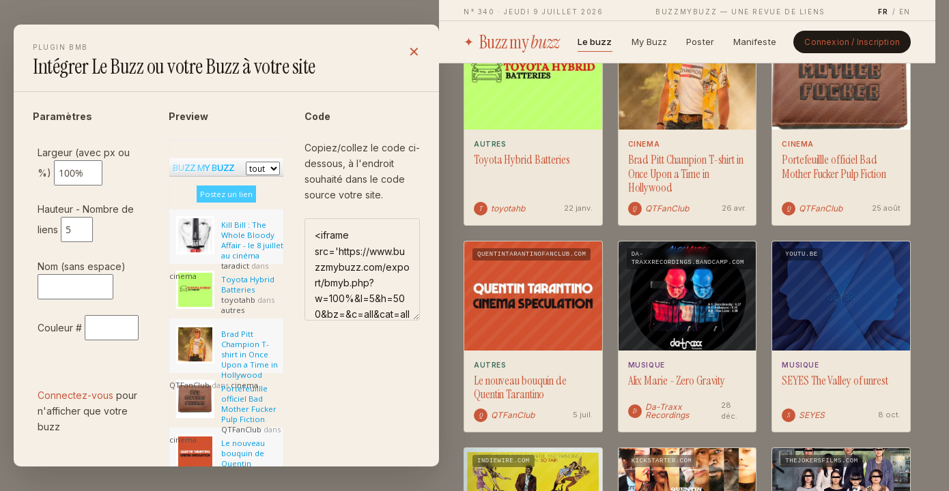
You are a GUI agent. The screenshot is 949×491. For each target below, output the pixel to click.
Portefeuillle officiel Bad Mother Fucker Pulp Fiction (834, 167)
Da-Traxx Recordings (658, 411)
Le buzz (595, 41)
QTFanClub (658, 208)
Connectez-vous (75, 395)
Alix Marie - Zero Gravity (677, 381)
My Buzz (650, 41)
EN (905, 12)
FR (883, 12)
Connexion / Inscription (852, 42)
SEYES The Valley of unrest (835, 381)
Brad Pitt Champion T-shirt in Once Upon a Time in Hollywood (685, 173)
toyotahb (499, 208)
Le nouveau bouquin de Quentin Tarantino (520, 388)
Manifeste (754, 41)
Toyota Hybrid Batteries (522, 160)
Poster (700, 41)
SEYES (803, 415)
